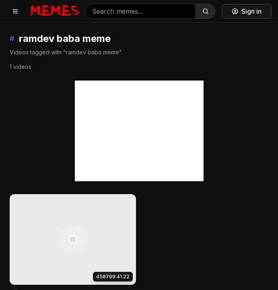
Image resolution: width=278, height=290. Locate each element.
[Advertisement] (139, 131)
